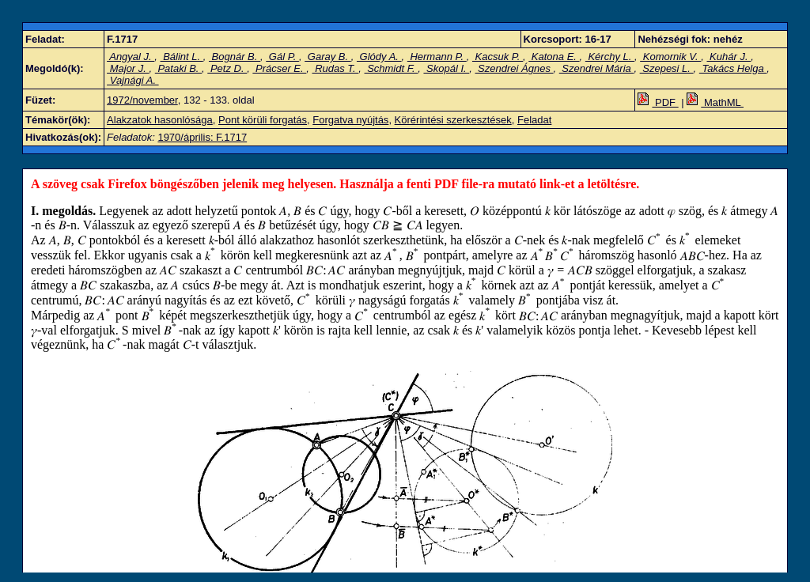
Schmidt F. (391, 68)
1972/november (142, 100)
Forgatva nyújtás (350, 120)
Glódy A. (379, 56)
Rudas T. (335, 68)
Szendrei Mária (596, 68)
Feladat (534, 120)
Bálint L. (182, 56)
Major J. (128, 68)
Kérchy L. (609, 56)
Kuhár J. (728, 56)
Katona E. (553, 56)
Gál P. (282, 56)
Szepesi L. (667, 68)
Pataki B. (178, 68)
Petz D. (227, 68)
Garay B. (328, 56)
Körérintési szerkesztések (453, 120)
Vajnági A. (133, 80)
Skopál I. (446, 68)
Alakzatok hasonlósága (160, 120)
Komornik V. (670, 56)
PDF (658, 102)
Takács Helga (733, 68)
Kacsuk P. (497, 56)
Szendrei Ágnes (514, 68)
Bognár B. (234, 56)
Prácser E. (279, 68)
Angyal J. (130, 56)
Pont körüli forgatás (262, 120)
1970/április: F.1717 (202, 137)
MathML (715, 102)
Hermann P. (437, 56)
